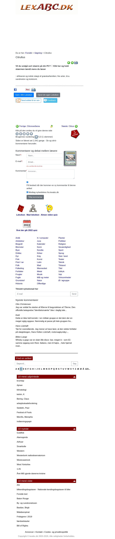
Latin (39, 262)
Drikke (18, 253)
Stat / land (63, 256)
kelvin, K (20, 394)
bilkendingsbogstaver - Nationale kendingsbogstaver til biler (43, 489)
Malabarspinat (23, 512)
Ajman (20, 385)
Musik (39, 274)
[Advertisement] (47, 32)
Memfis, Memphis (25, 417)
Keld (18, 315)
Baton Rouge (23, 498)
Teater (61, 259)
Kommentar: (20, 171)
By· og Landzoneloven (27, 503)
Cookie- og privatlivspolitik (56, 532)
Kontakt (39, 532)
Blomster (20, 247)
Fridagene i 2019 (24, 517)
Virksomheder (64, 277)
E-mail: (19, 161)
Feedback (51, 100)
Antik (18, 238)
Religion (62, 244)
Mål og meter (43, 277)
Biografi (19, 244)
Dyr (17, 256)
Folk (17, 265)
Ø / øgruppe (63, 280)
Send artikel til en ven (30, 100)
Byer (18, 250)
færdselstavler (23, 521)
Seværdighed (64, 247)
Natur (39, 280)
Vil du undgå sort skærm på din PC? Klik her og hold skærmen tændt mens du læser (42, 67)
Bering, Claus (23, 399)
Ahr (18, 485)
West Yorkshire (23, 464)
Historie (19, 283)
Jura (39, 241)
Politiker (62, 241)
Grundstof (20, 280)
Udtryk (61, 271)
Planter (61, 238)
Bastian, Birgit (23, 507)
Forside (28, 53)
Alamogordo (22, 437)
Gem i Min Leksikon (23, 95)
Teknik (61, 262)
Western (20, 451)
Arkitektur (20, 241)
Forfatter (19, 271)
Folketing (20, 268)
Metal (39, 271)
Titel (60, 268)
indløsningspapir (24, 421)
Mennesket (42, 268)
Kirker (39, 253)
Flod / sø (19, 262)
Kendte (40, 250)
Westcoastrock (23, 460)
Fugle (18, 277)
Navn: (19, 155)
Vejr (60, 274)
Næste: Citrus (70, 126)
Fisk (17, 259)
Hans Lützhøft (22, 326)
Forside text (22, 494)
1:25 (19, 469)
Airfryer (20, 442)
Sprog (61, 253)
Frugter (19, 274)
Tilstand (62, 265)
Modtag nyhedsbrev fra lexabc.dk (44, 192)
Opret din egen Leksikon (48, 95)
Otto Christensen (23, 304)
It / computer (42, 238)
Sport (60, 250)
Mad (39, 265)
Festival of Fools (24, 412)
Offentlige (41, 283)
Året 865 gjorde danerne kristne (31, 473)
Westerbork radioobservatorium (31, 455)
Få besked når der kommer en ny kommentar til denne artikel (51, 187)
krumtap (20, 381)
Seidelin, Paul (23, 408)
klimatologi (21, 390)
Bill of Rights (22, 526)
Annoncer (29, 532)
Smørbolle (21, 446)
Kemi (39, 247)
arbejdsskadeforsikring (27, 403)
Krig (39, 256)
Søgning (38, 53)
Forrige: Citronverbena (28, 126)
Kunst (39, 259)
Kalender (41, 244)
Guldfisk (20, 433)
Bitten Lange (21, 337)
